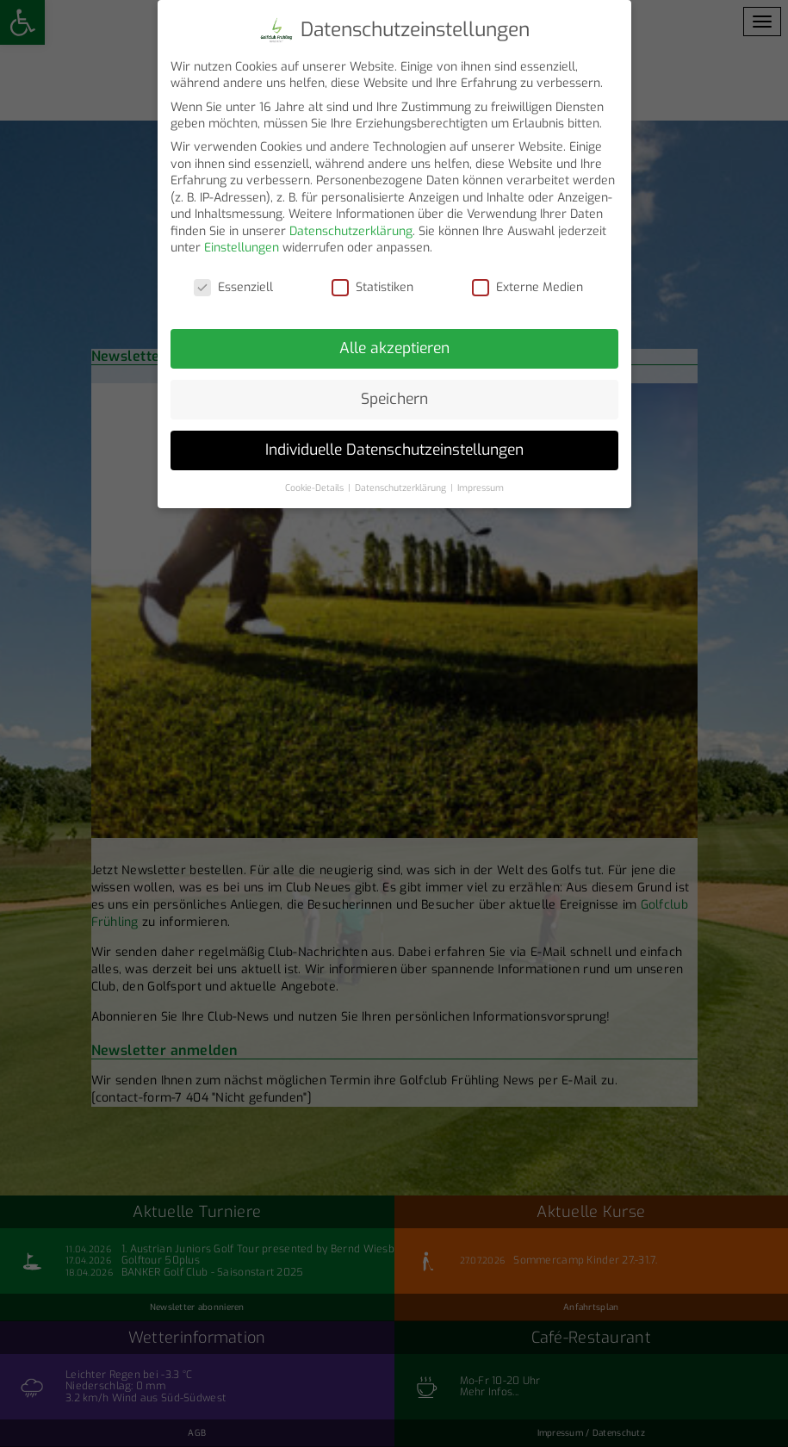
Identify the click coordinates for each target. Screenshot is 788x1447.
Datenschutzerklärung (351, 222)
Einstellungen (241, 240)
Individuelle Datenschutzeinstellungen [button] (394, 441)
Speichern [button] (394, 390)
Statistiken (372, 279)
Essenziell (233, 279)
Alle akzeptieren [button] (394, 339)
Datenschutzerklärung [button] (402, 479)
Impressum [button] (480, 479)
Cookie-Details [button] (315, 479)
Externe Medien (527, 279)
